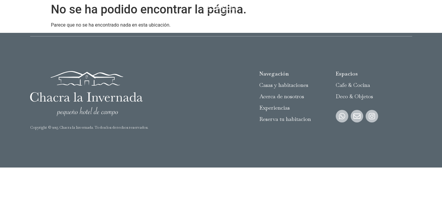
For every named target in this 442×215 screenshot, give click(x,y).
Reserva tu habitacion (285, 119)
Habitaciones (64, 18)
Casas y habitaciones (283, 85)
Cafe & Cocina (353, 85)
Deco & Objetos (354, 96)
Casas (36, 18)
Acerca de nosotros (105, 18)
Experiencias (146, 18)
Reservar (402, 18)
